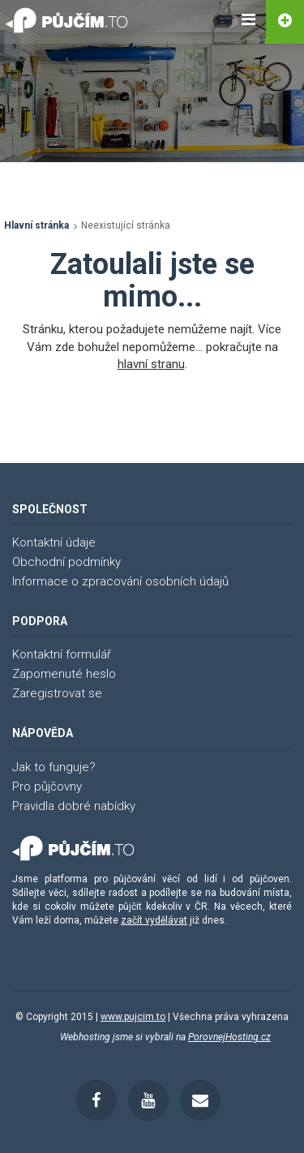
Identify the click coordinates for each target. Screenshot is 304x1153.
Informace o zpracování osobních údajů (120, 581)
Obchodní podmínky (66, 562)
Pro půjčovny (47, 786)
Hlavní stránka (36, 225)
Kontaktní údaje (54, 542)
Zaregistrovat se (57, 693)
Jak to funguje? (54, 767)
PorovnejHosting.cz (229, 1037)
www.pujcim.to (133, 1016)
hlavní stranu (151, 364)
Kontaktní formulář (61, 654)
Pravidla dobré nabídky (73, 806)
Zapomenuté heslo (64, 674)
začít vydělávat (154, 920)
